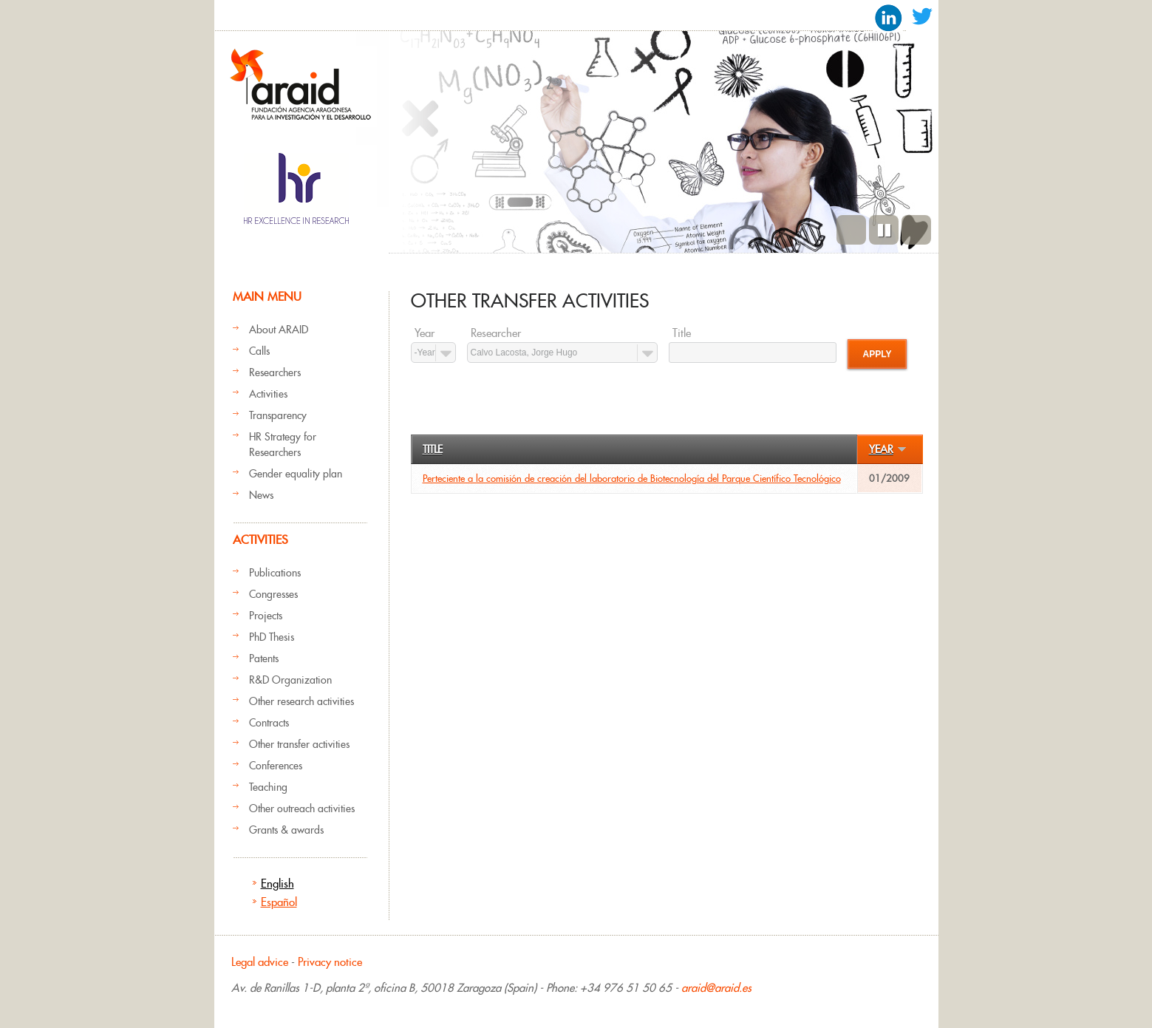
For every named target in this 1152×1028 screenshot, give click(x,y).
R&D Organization (290, 680)
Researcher (496, 333)
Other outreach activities (302, 808)
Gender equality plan (295, 473)
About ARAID (278, 329)
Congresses (273, 594)
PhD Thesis (271, 637)
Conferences (275, 765)
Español (279, 902)
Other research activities (301, 701)
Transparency (278, 415)
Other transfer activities (299, 744)
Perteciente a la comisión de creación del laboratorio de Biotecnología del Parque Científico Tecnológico (632, 478)
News (261, 495)
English (277, 883)
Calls (259, 351)
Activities (268, 394)
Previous (851, 230)
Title (681, 333)
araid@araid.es (716, 988)
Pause (884, 230)
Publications (275, 572)
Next (916, 230)
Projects (265, 615)
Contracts (269, 722)
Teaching (268, 787)
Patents (264, 658)
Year (424, 333)
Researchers (275, 372)
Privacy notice (330, 962)
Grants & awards (286, 830)
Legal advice (259, 962)
